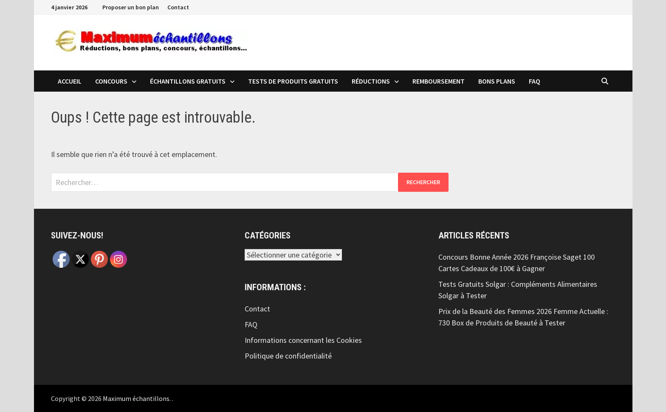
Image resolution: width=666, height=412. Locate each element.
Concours (111, 81)
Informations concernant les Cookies (303, 340)
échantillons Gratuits (188, 81)
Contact (178, 7)
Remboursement (438, 81)
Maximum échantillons (136, 398)
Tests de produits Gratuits (293, 81)
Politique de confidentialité (288, 356)
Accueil (70, 81)
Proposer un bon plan (130, 7)
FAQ (534, 81)
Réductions (371, 81)
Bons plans (496, 81)
